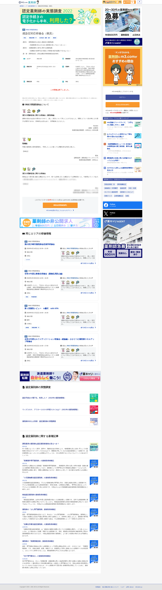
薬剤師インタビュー (126, 192)
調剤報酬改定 (121, 184)
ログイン (139, 2)
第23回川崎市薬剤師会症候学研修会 (40, 244)
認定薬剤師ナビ (32, 6)
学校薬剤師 (34, 296)
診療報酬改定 (118, 196)
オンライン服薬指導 (111, 192)
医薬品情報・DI (33, 37)
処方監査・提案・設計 (44, 37)
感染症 (54, 37)
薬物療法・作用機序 (111, 188)
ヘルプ (122, 587)
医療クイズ (108, 196)
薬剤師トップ (23, 6)
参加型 (27, 327)
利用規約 (97, 587)
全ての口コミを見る (88, 263)
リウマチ (28, 259)
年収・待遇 (132, 188)
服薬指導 (123, 188)
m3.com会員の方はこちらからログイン (60, 210)
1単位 (24, 37)
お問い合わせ (130, 587)
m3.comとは (138, 587)
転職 (127, 196)
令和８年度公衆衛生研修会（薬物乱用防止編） (44, 274)
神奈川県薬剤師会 (32, 29)
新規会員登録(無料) (60, 205)
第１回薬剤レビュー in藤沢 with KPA (42, 308)
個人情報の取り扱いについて (110, 587)
